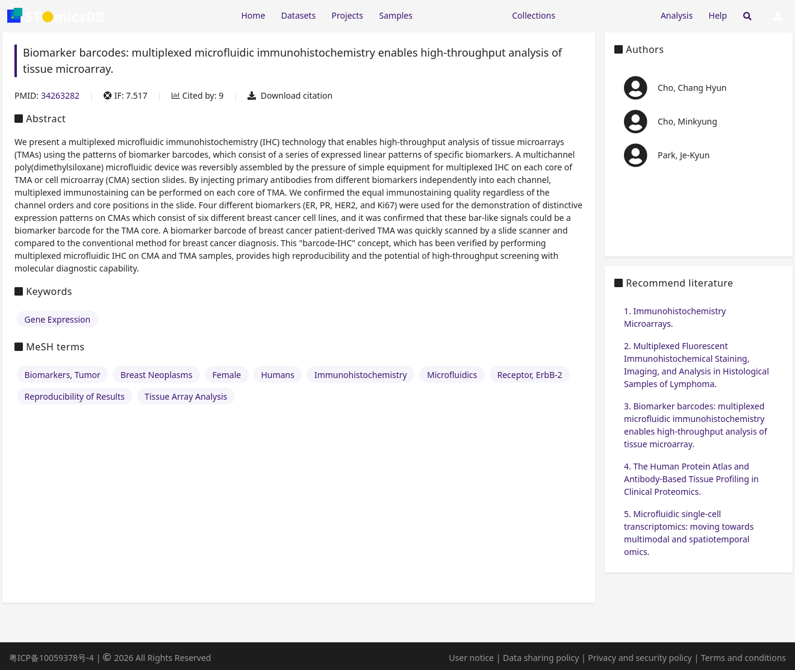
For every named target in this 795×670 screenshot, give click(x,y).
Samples (396, 15)
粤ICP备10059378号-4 (51, 657)
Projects (347, 15)
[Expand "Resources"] (462, 15)
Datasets (298, 15)
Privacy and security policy (639, 657)
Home (253, 15)
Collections (533, 15)
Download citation (290, 95)
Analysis (677, 15)
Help (718, 15)
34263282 (60, 95)
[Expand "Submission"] (607, 15)
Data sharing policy (541, 657)
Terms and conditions (743, 657)
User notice (471, 657)
